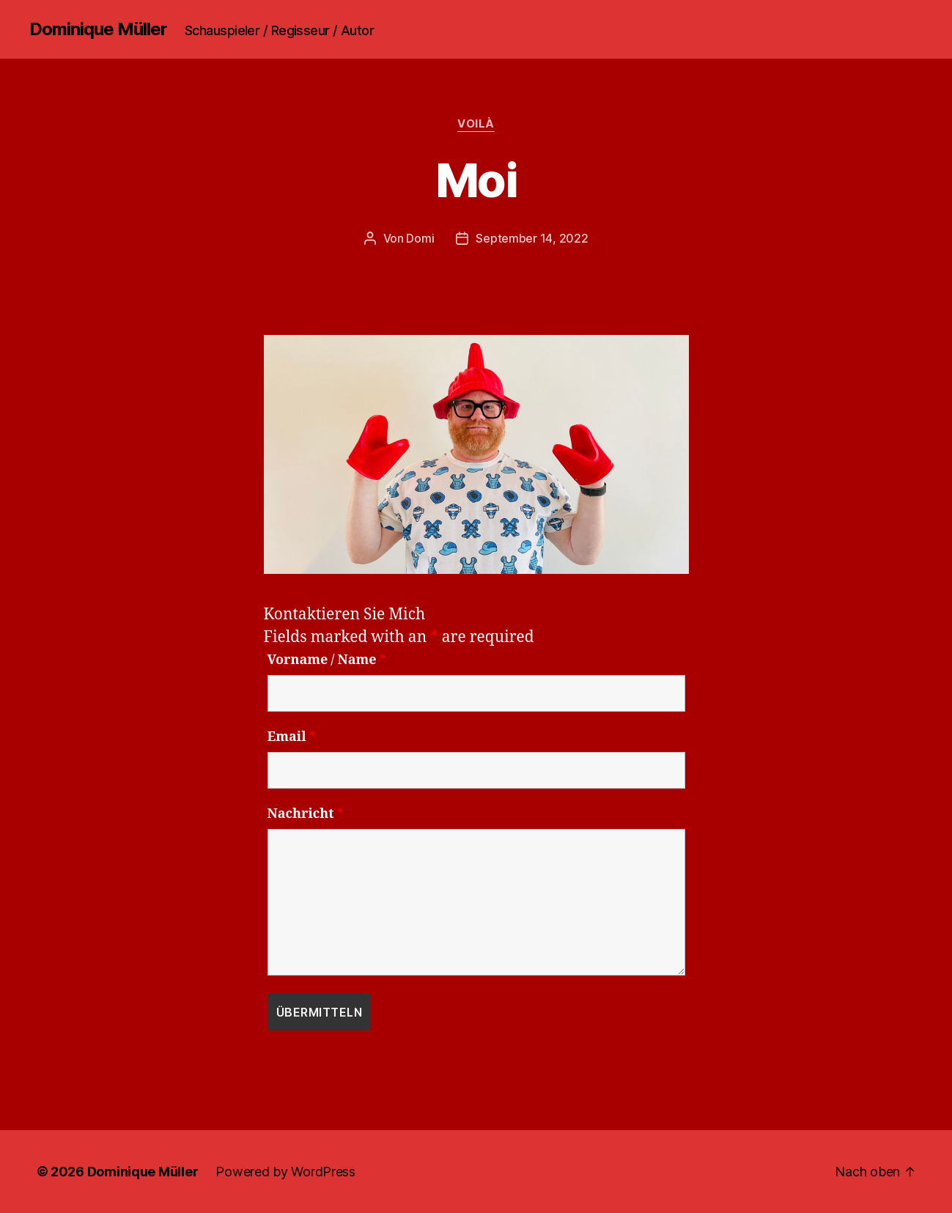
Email (291, 737)
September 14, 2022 (532, 238)
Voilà (476, 123)
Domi (420, 238)
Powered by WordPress (285, 1171)
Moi (476, 180)
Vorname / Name (326, 660)
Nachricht (305, 814)
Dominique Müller (98, 29)
